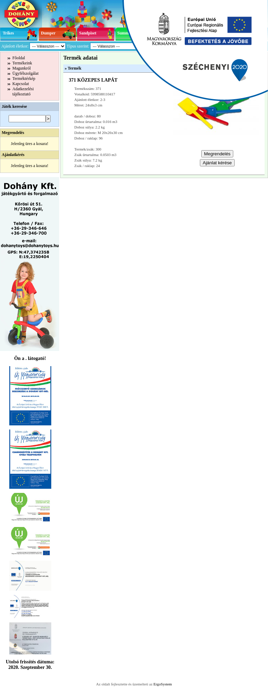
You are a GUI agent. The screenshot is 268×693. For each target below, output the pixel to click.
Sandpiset (87, 33)
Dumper (48, 33)
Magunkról (21, 68)
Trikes (8, 33)
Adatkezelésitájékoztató (23, 91)
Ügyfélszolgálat (25, 73)
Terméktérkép (23, 78)
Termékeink (22, 63)
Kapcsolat (20, 83)
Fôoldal (18, 57)
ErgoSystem (162, 684)
